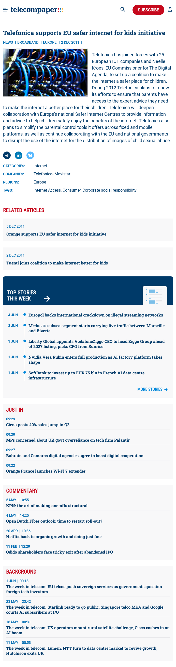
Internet (40, 165)
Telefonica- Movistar (52, 174)
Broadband (28, 42)
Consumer (72, 190)
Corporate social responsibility (109, 190)
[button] (170, 10)
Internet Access (47, 190)
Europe (40, 182)
